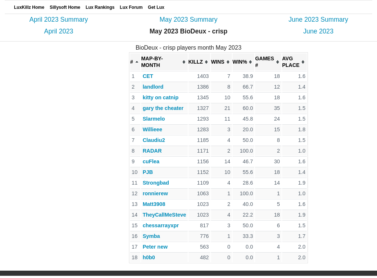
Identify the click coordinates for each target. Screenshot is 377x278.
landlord (153, 87)
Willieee (152, 129)
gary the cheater (163, 108)
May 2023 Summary (188, 19)
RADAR (152, 151)
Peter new (155, 247)
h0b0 (149, 257)
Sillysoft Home (65, 7)
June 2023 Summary (318, 19)
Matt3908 (154, 204)
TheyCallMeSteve (164, 215)
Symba (151, 236)
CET (148, 76)
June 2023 (318, 31)
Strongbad (156, 183)
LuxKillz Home (29, 7)
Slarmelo (154, 119)
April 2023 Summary (58, 19)
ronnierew (155, 193)
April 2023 (58, 31)
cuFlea (151, 161)
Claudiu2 (154, 140)
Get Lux (156, 7)
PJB (148, 172)
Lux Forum (131, 7)
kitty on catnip (161, 97)
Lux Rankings (100, 7)
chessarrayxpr (161, 225)
